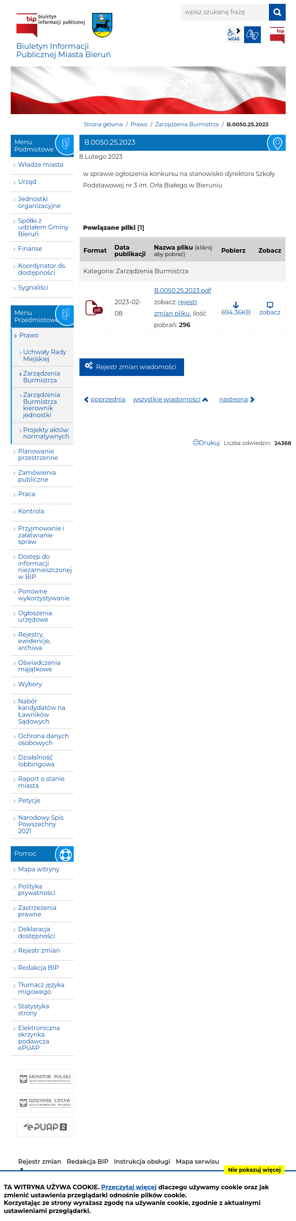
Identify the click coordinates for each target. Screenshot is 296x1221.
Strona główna (103, 124)
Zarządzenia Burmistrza (187, 124)
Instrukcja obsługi (142, 1161)
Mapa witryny (39, 869)
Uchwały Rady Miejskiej (44, 355)
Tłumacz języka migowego (41, 988)
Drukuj (209, 443)
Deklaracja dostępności (36, 933)
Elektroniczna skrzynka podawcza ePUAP (39, 1038)
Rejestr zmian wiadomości (136, 367)
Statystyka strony (33, 1010)
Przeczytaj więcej (129, 1187)
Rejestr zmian (39, 950)
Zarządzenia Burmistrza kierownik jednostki (41, 405)
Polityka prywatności (36, 890)
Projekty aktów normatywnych (46, 433)
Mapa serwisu (197, 1161)
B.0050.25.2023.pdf (182, 290)
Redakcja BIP (38, 967)
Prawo (139, 124)
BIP (277, 35)
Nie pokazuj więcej (254, 1169)
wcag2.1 (233, 34)
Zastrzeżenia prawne (37, 911)
